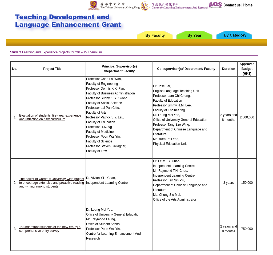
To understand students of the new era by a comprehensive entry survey (50, 229)
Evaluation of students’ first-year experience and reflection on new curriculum (50, 117)
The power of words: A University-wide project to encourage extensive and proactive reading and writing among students (51, 182)
